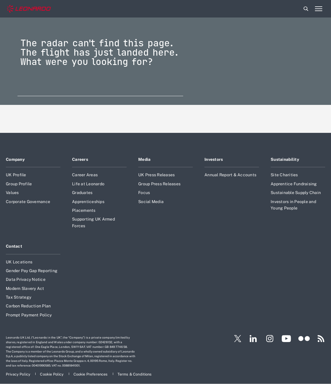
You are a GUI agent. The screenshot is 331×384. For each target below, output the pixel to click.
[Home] (29, 9)
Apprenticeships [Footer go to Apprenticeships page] (88, 201)
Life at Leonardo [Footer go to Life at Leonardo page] (88, 184)
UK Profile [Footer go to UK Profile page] (16, 174)
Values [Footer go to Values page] (12, 192)
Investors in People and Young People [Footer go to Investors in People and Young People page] (293, 204)
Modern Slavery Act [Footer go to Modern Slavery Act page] (25, 288)
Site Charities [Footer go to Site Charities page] (284, 174)
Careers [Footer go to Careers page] (80, 159)
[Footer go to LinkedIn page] (253, 338)
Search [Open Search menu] (306, 8)
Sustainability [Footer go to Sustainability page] (285, 159)
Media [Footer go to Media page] (144, 159)
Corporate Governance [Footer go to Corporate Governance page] (28, 201)
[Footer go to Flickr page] (304, 338)
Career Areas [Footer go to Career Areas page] (85, 174)
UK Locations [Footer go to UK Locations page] (19, 262)
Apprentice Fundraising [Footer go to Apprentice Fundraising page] (294, 184)
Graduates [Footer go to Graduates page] (82, 192)
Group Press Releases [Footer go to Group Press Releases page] (159, 184)
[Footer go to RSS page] (321, 338)
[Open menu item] (318, 8)
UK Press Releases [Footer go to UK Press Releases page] (156, 174)
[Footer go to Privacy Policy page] (18, 374)
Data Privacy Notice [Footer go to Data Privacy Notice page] (25, 279)
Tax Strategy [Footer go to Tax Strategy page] (18, 297)
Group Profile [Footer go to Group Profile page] (19, 184)
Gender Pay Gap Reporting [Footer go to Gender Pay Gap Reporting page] (31, 270)
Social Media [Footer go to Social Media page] (151, 201)
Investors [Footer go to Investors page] (213, 159)
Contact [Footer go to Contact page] (14, 246)
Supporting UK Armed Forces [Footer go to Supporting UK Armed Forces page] (93, 222)
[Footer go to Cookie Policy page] (52, 374)
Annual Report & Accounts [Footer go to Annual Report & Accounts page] (230, 174)
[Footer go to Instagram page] (269, 338)
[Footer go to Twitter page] (235, 338)
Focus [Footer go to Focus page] (144, 192)
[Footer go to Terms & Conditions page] (135, 374)
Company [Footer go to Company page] (15, 159)
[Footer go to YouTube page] (286, 338)
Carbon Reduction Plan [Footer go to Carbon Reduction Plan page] (28, 306)
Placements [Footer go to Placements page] (84, 210)
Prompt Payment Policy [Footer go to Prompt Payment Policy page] (29, 315)
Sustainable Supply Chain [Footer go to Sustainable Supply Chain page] (296, 192)
